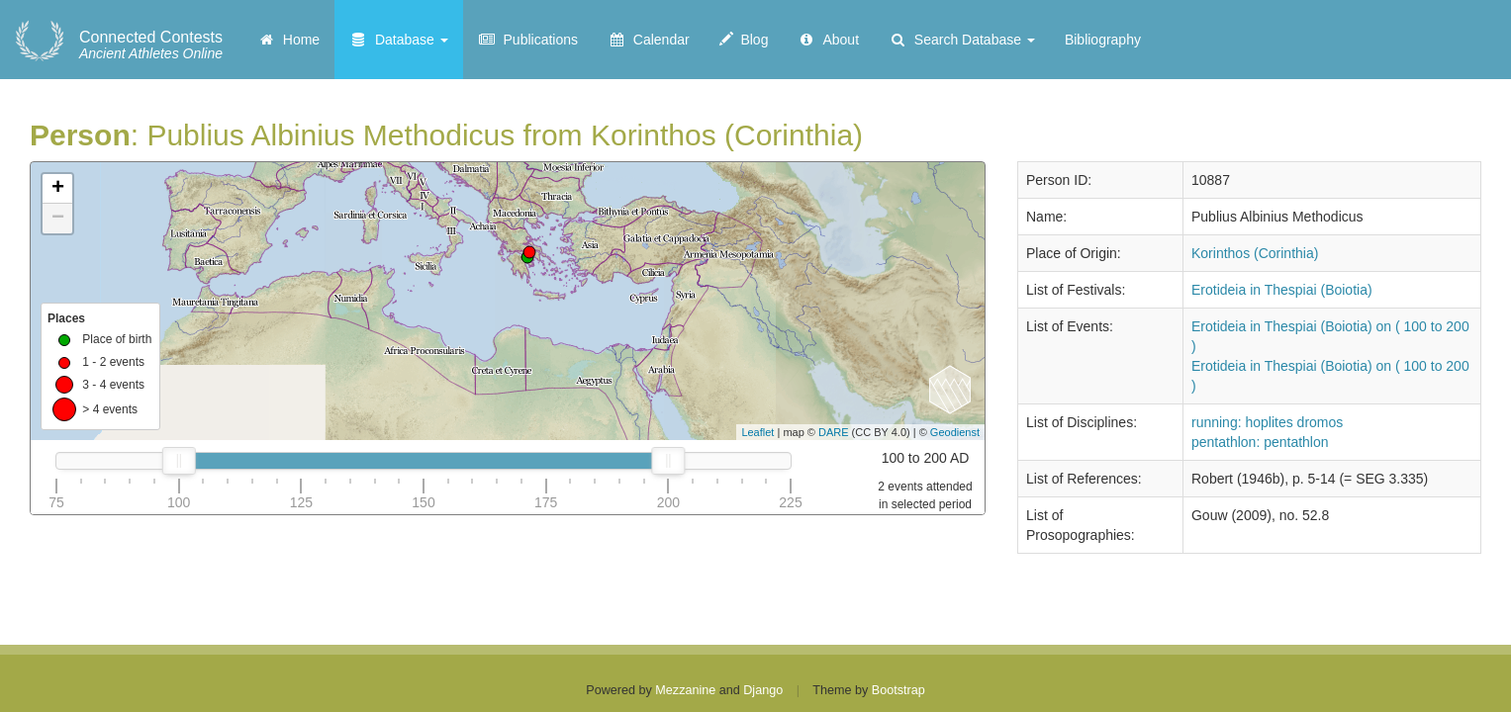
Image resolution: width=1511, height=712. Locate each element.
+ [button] (57, 189)
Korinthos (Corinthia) (1254, 253)
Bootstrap (898, 690)
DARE (833, 432)
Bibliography (1103, 39)
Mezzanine (685, 690)
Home (288, 39)
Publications (528, 39)
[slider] (179, 461)
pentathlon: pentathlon (1260, 442)
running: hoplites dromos (1267, 422)
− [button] (57, 218)
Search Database (962, 39)
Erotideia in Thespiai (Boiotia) (1281, 290)
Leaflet (757, 432)
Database (398, 39)
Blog (744, 39)
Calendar (649, 39)
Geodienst (955, 432)
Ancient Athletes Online (151, 45)
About (828, 39)
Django (763, 690)
